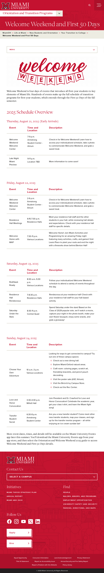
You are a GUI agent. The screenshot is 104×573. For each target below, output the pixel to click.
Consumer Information (41, 558)
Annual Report (15, 496)
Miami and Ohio (15, 500)
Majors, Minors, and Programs (79, 496)
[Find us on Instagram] (16, 521)
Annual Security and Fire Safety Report (74, 561)
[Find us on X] (30, 521)
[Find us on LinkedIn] (37, 521)
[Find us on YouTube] (23, 521)
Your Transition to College (73, 33)
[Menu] (99, 5)
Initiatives (14, 486)
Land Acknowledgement (62, 558)
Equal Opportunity (20, 558)
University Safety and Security (80, 504)
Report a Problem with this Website (44, 565)
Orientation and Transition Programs (28, 13)
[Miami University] (15, 5)
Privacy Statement (83, 558)
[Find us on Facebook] (9, 521)
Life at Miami (20, 33)
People (66, 492)
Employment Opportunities (77, 500)
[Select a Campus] (52, 477)
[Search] (89, 5)
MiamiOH (7, 33)
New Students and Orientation (44, 33)
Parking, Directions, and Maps (79, 508)
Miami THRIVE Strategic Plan (22, 492)
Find (66, 486)
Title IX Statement (22, 561)
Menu (12, 49)
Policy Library (67, 565)
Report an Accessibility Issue (45, 561)
